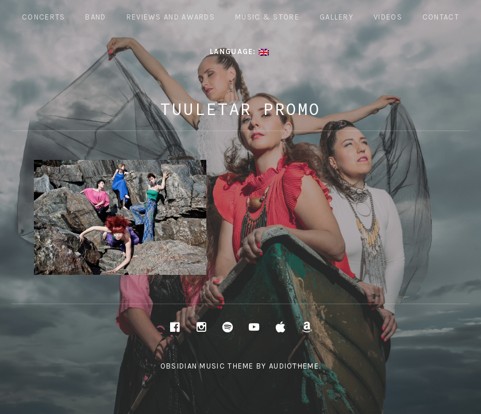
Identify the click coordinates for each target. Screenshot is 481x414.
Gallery (336, 17)
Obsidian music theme (207, 366)
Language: (239, 51)
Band (95, 17)
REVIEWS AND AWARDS (170, 17)
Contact (440, 17)
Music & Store (267, 17)
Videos (388, 17)
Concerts (43, 17)
